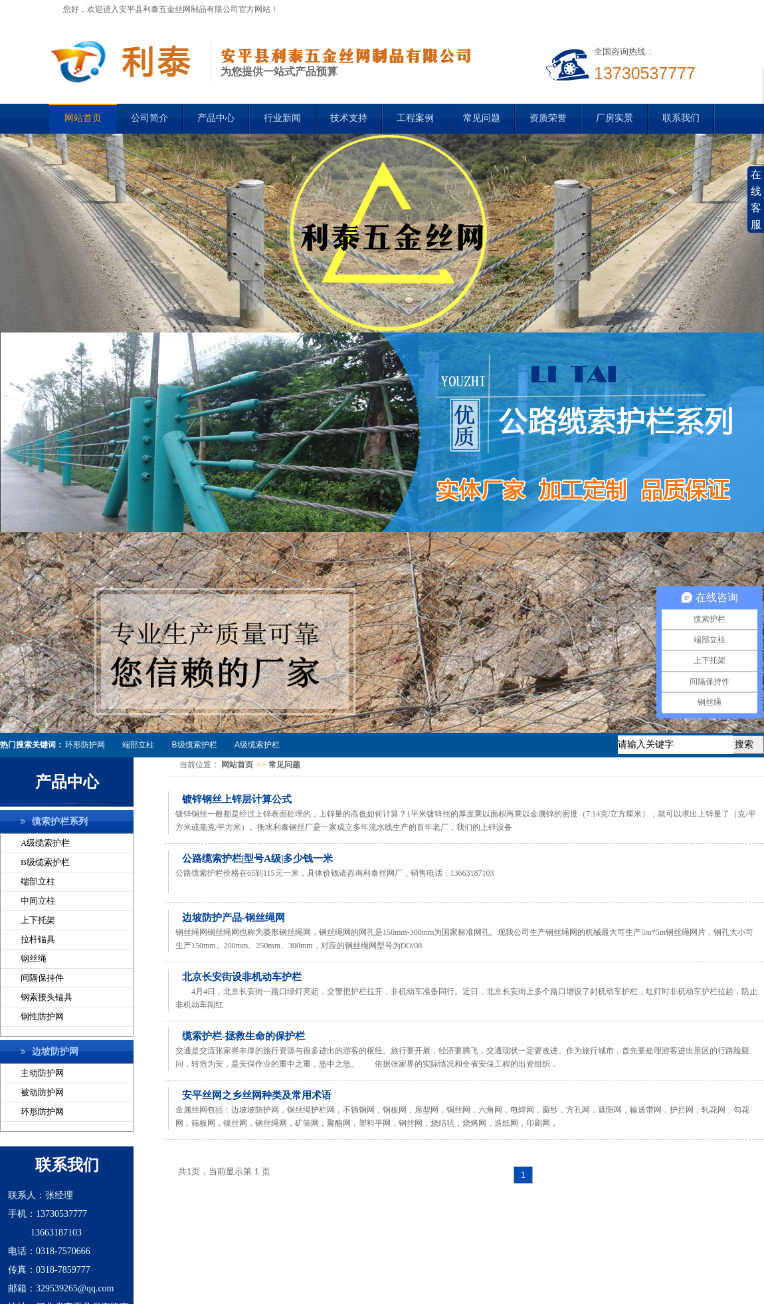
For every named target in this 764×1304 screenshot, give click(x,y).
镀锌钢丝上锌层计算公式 (237, 799)
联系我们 (681, 118)
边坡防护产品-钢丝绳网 (233, 917)
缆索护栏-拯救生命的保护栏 (243, 1036)
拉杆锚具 (38, 939)
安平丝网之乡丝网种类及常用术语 (257, 1095)
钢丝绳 (34, 959)
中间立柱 (38, 901)
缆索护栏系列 (60, 822)
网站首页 (237, 764)
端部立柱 (138, 744)
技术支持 (348, 118)
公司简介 (149, 118)
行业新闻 (282, 118)
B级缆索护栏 (194, 744)
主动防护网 (42, 1073)
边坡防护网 (55, 1052)
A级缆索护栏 (257, 744)
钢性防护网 (42, 1016)
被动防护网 (42, 1092)
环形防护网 (85, 744)
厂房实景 (614, 118)
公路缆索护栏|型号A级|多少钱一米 (257, 858)
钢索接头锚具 (46, 997)
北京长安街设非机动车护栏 (242, 977)
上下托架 (38, 920)
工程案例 (415, 118)
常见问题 (481, 118)
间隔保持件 (42, 978)
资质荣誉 (548, 118)
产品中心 (216, 118)
